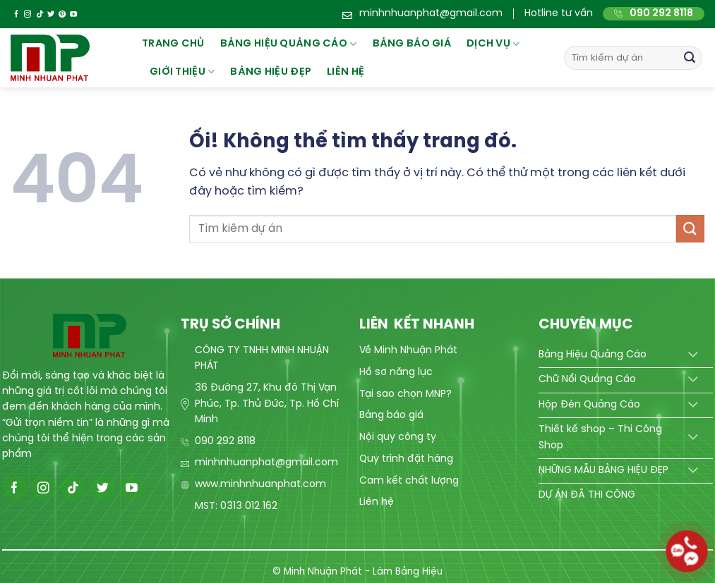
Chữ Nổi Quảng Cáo (587, 379)
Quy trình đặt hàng (406, 459)
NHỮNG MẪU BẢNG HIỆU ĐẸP (603, 470)
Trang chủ (173, 43)
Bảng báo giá (391, 415)
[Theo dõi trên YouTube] (73, 14)
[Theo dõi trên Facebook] (16, 14)
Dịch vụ (493, 44)
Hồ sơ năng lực (396, 372)
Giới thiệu (182, 71)
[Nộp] (690, 58)
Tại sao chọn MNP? (405, 394)
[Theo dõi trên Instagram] (27, 14)
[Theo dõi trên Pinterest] (62, 14)
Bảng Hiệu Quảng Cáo (593, 355)
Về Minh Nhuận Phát (408, 350)
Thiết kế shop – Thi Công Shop (600, 437)
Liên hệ (345, 72)
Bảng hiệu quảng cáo (288, 44)
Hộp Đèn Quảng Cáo (589, 405)
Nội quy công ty (397, 437)
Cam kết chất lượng (409, 481)
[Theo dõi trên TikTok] (39, 14)
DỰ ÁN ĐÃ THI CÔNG (587, 495)
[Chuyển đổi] (693, 355)
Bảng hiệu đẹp (270, 72)
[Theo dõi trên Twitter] (50, 14)
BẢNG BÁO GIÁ (412, 43)
